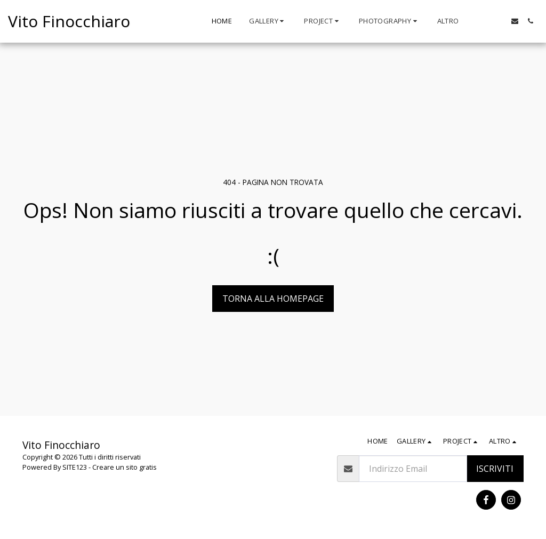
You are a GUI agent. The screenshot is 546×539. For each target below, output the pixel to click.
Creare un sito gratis (124, 467)
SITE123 (74, 467)
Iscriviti (494, 468)
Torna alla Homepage (273, 298)
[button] (268, 21)
